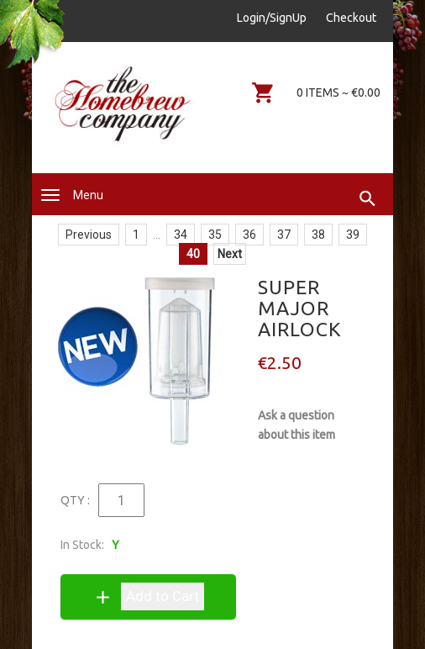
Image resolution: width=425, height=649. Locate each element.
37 (284, 234)
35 (215, 234)
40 (193, 254)
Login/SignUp (272, 17)
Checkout (351, 17)
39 (352, 234)
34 (180, 234)
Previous (89, 234)
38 (318, 234)
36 (249, 234)
